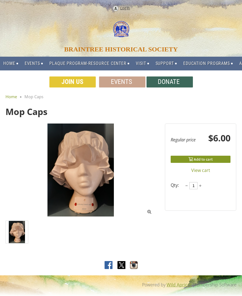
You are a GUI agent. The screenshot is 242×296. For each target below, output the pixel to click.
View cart (200, 170)
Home (11, 96)
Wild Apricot (179, 285)
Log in (125, 8)
